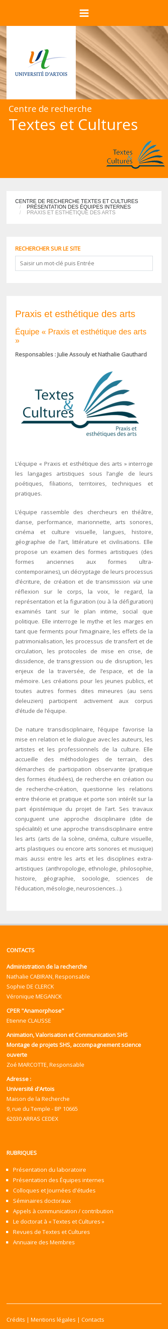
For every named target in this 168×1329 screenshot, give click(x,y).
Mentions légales (53, 1319)
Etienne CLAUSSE (28, 1020)
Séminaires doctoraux (42, 1201)
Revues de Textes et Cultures (51, 1232)
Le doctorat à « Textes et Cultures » (58, 1221)
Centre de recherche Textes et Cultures (76, 201)
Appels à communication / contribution (63, 1211)
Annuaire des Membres (44, 1242)
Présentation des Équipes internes (79, 207)
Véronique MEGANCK (34, 996)
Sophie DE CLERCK (30, 986)
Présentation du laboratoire (49, 1169)
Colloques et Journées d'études (54, 1190)
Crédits (15, 1319)
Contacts (92, 1319)
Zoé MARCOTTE (26, 1064)
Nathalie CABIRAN (29, 976)
